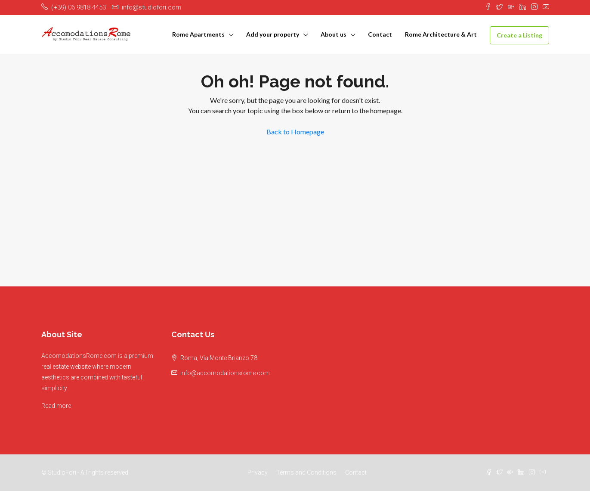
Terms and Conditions (306, 472)
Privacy (257, 472)
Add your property (272, 34)
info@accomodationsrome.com (225, 373)
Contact (380, 34)
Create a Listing (519, 35)
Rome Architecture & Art (441, 34)
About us (333, 34)
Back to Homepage (295, 131)
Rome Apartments (198, 34)
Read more (56, 405)
